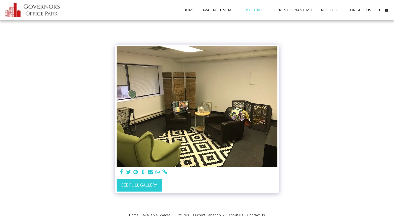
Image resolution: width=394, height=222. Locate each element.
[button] (378, 10)
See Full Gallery (139, 185)
